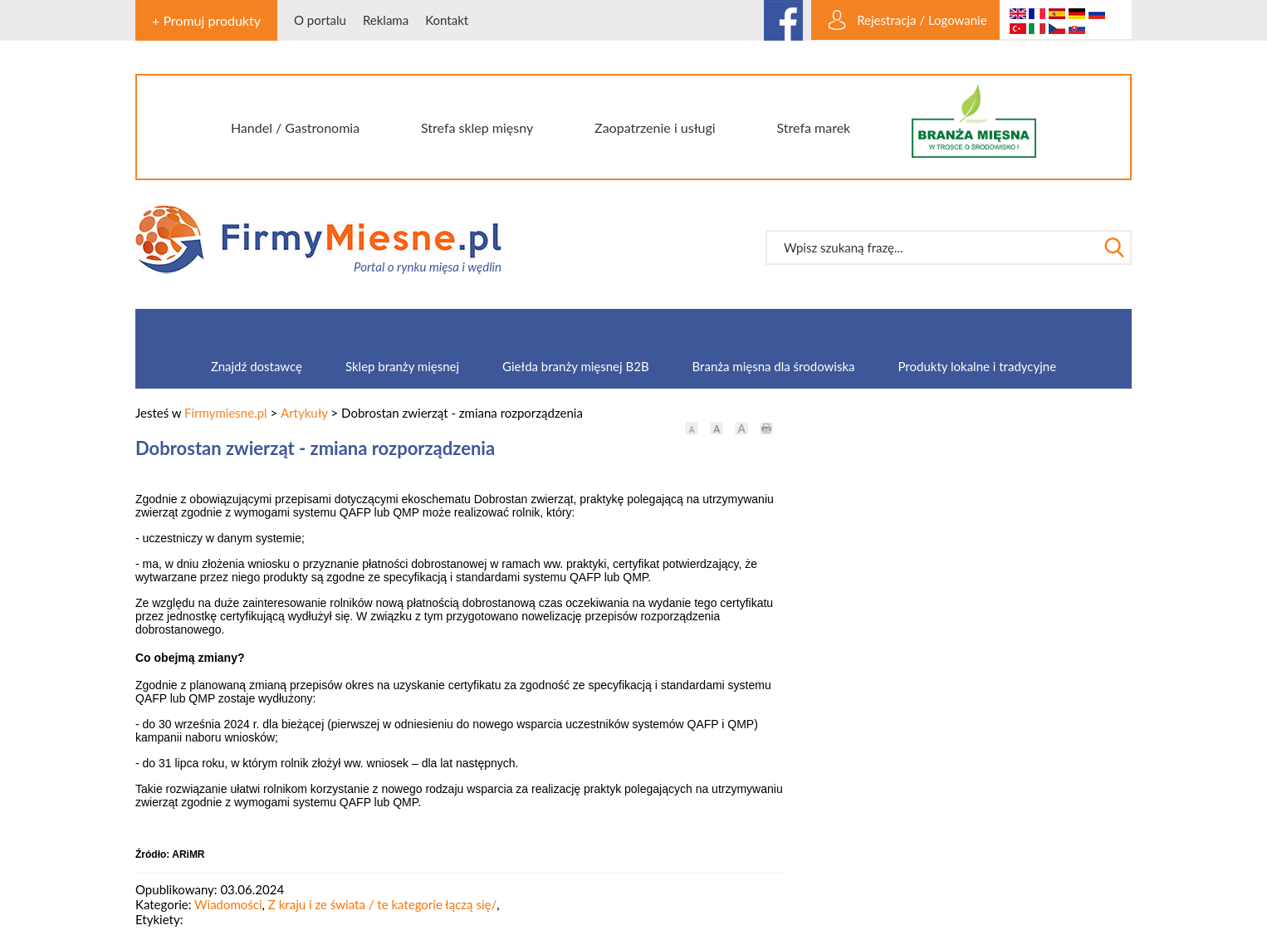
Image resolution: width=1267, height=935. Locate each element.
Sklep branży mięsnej (402, 366)
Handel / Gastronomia (295, 127)
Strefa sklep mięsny (477, 127)
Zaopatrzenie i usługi (655, 127)
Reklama (385, 19)
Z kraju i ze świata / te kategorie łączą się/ (382, 904)
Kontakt (446, 19)
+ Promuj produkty (206, 20)
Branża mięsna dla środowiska (773, 366)
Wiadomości (228, 904)
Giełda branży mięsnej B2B (575, 366)
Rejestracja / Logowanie (921, 19)
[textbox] (932, 247)
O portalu (320, 19)
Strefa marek (814, 127)
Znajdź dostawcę (256, 366)
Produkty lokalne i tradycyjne (977, 366)
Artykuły (304, 412)
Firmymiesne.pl (225, 412)
